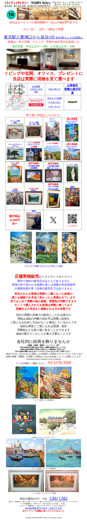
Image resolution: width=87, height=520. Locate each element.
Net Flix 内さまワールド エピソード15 (43, 508)
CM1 (54, 498)
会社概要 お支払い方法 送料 (36, 89)
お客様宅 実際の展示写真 (72, 89)
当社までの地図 (54, 98)
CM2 (63, 498)
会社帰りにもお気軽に (43, 37)
